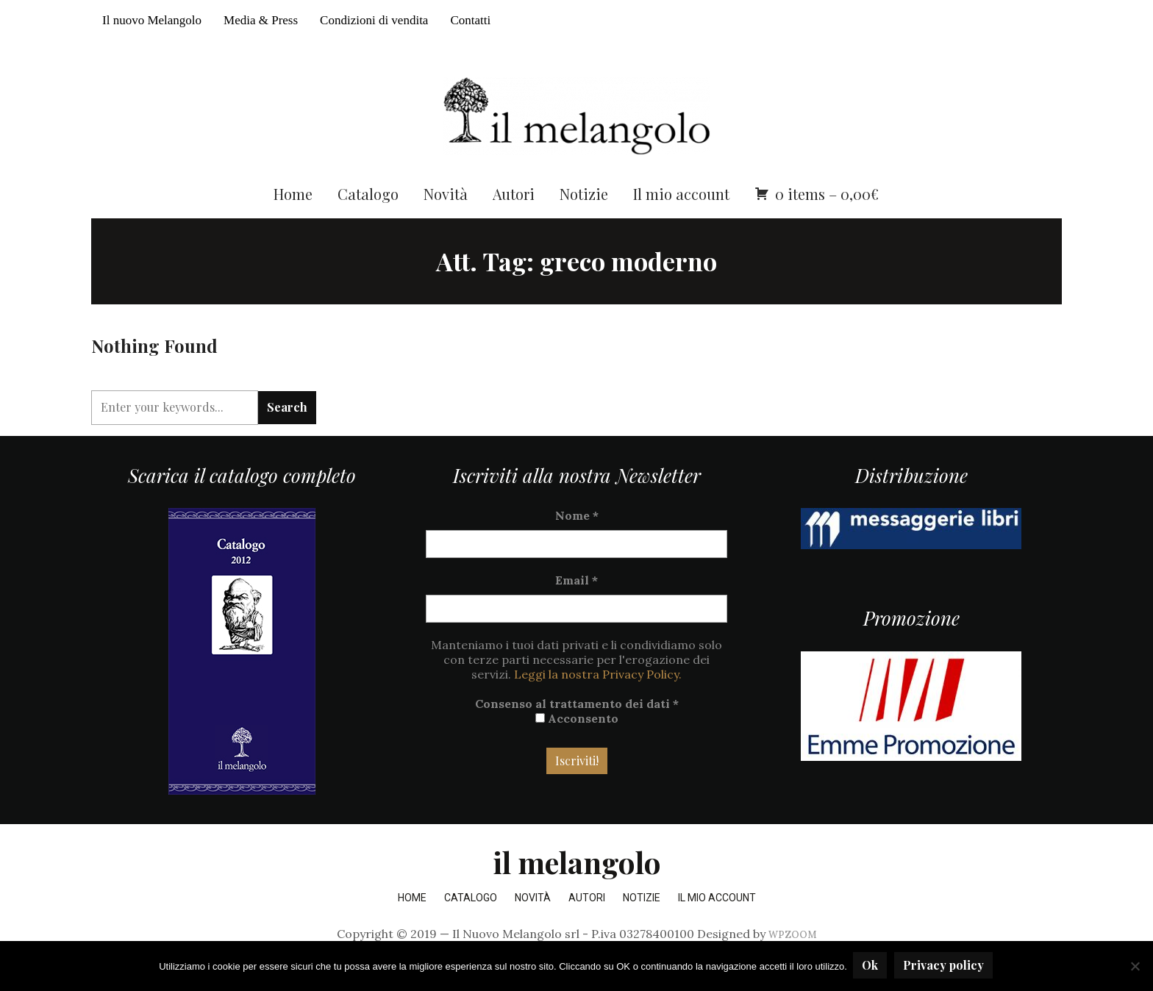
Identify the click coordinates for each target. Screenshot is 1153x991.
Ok (871, 966)
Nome (577, 541)
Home (293, 219)
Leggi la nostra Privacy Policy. (598, 700)
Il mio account (681, 219)
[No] (1134, 966)
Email (576, 605)
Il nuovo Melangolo (151, 20)
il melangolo (577, 887)
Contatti (470, 20)
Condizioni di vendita (374, 20)
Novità (446, 219)
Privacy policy (944, 966)
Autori (514, 219)
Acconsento (576, 744)
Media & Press (261, 20)
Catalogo (368, 219)
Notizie (584, 219)
